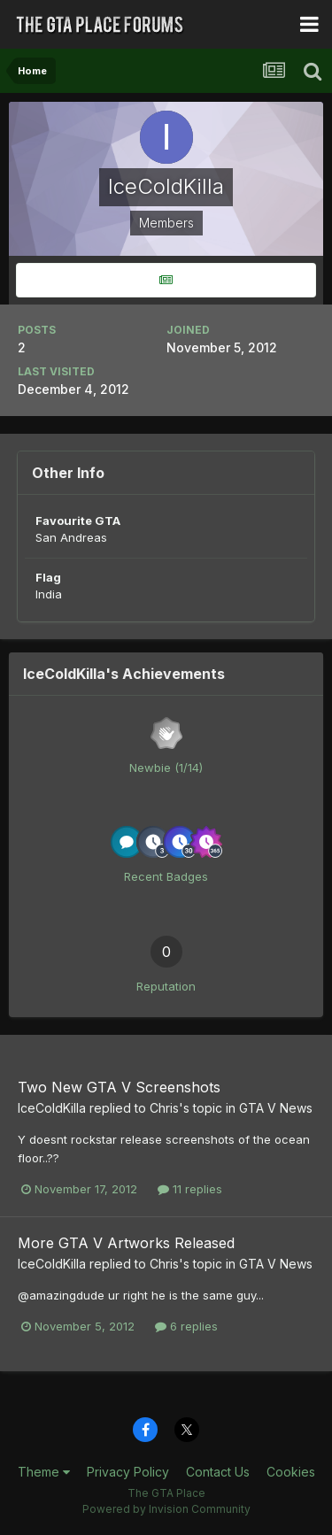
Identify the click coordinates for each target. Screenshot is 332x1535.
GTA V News (276, 1107)
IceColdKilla (52, 1107)
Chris (164, 1107)
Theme (44, 1471)
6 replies (186, 1326)
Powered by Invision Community (166, 1509)
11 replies (190, 1189)
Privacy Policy (128, 1471)
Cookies (290, 1471)
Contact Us (218, 1471)
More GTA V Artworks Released (126, 1243)
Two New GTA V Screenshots (119, 1087)
